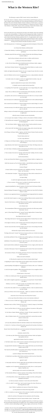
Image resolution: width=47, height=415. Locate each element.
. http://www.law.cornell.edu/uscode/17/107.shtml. (32, 409)
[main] (23, 7)
